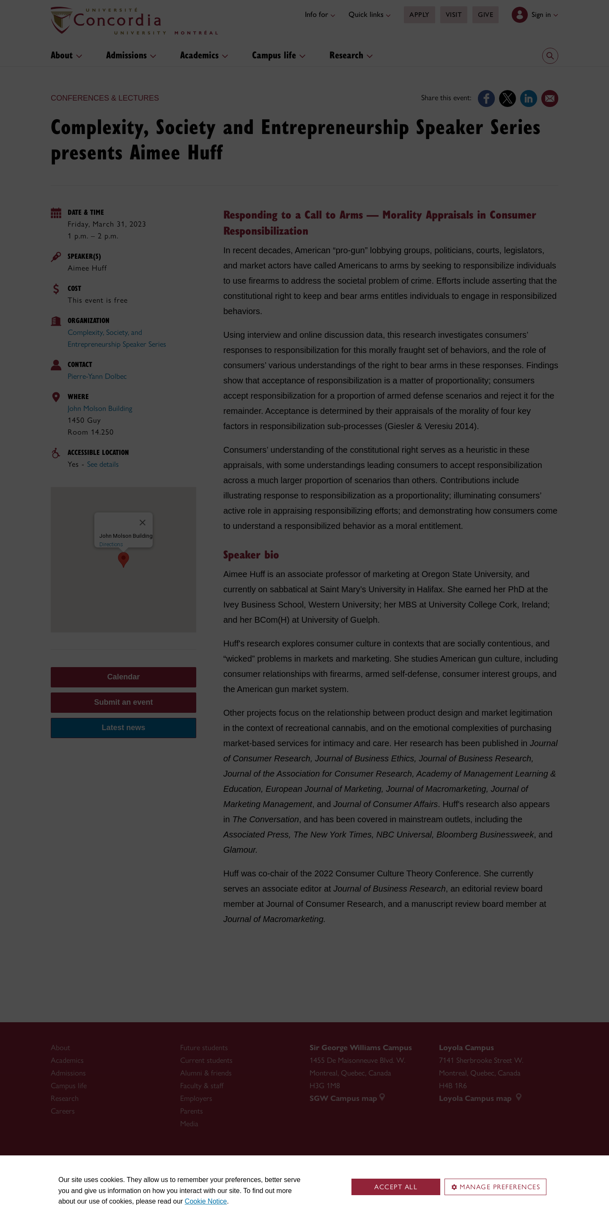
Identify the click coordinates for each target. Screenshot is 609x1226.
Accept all (395, 1187)
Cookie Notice (206, 1201)
